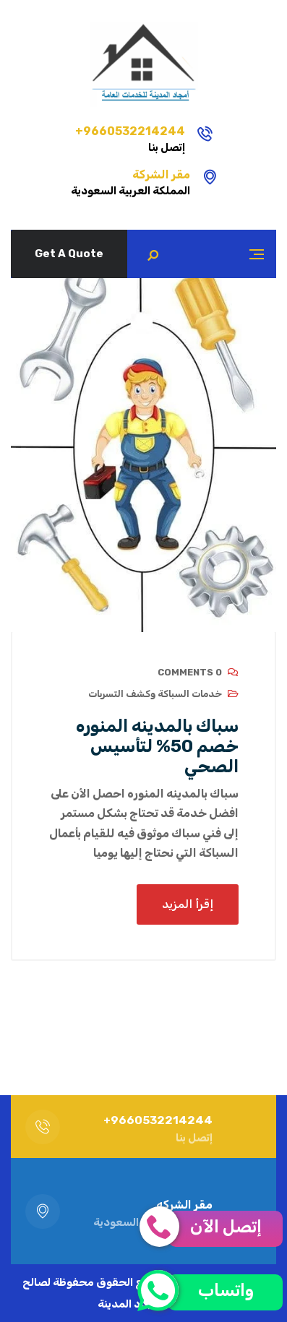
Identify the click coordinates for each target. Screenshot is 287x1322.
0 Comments (190, 672)
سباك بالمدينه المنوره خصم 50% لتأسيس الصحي (157, 746)
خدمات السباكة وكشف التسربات (155, 693)
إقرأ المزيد (187, 904)
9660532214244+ (130, 131)
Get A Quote (69, 253)
